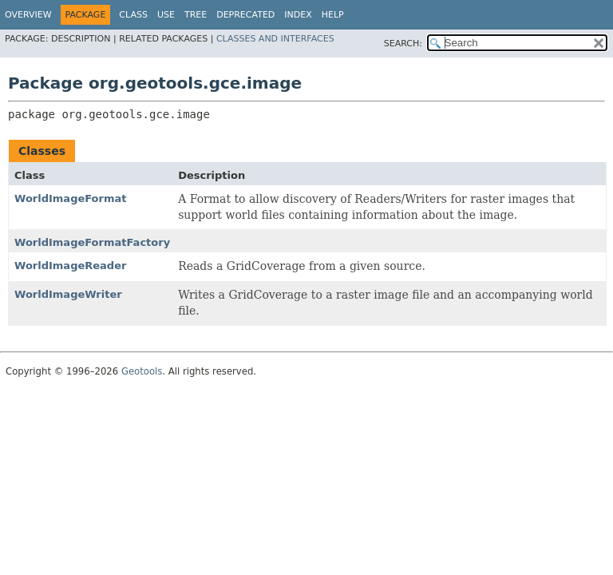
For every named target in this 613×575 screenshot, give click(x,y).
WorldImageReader (70, 266)
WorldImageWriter (68, 294)
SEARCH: (403, 43)
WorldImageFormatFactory (92, 242)
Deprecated (245, 15)
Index (297, 15)
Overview (28, 15)
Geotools (141, 371)
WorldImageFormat (70, 198)
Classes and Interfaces (275, 39)
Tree (195, 15)
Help (333, 15)
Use (166, 15)
